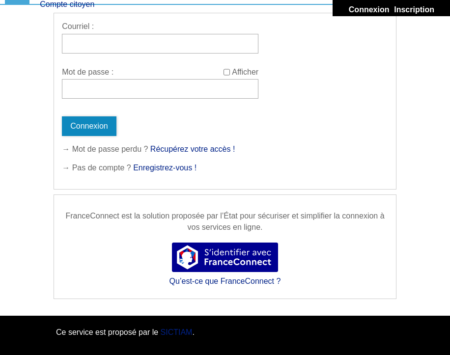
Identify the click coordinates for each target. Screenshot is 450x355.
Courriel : (78, 26)
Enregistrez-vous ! (165, 168)
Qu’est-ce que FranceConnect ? (225, 281)
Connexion (369, 9)
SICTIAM (177, 332)
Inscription (414, 9)
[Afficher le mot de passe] (227, 72)
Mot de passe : (87, 72)
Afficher (245, 72)
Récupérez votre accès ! (192, 149)
